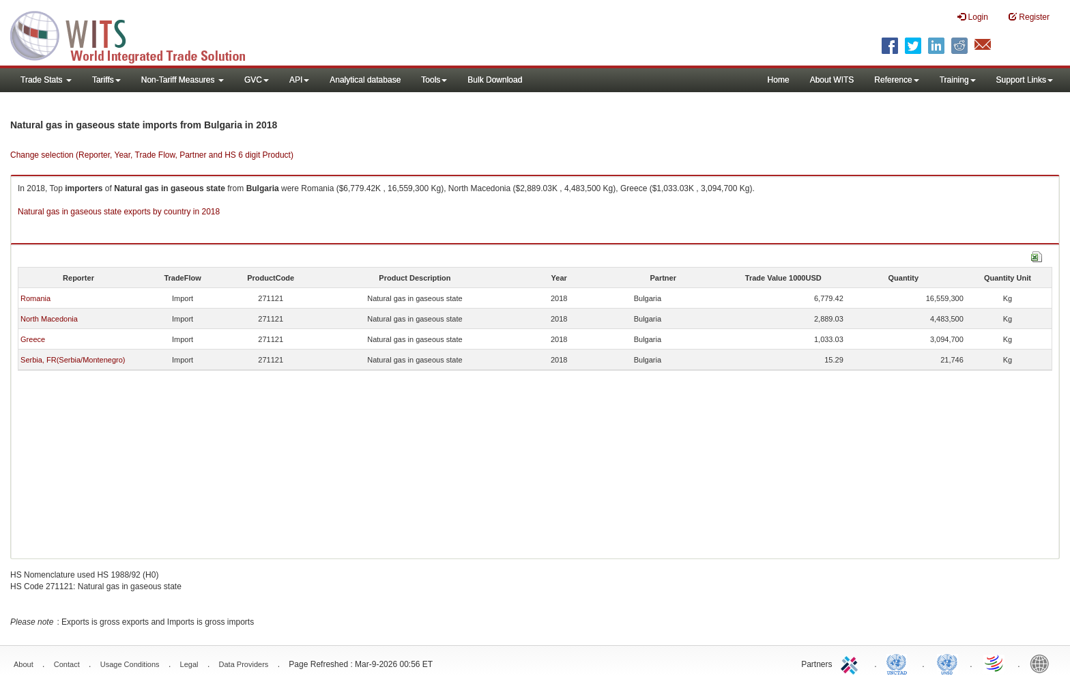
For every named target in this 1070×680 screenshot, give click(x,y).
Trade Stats (46, 80)
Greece (32, 339)
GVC (256, 80)
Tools (434, 80)
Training (958, 80)
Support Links (1024, 80)
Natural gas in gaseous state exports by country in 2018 (119, 211)
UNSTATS (947, 663)
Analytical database (365, 80)
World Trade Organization (995, 663)
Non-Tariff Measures (182, 80)
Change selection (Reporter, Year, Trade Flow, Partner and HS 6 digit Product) (151, 155)
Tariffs (106, 80)
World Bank (1042, 663)
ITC (851, 663)
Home (779, 80)
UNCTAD (899, 663)
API (299, 80)
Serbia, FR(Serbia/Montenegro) (72, 360)
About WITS (832, 80)
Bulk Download (494, 80)
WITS (136, 34)
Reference (896, 80)
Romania (35, 298)
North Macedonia (49, 319)
